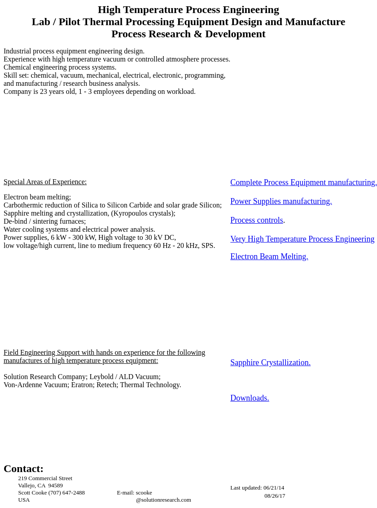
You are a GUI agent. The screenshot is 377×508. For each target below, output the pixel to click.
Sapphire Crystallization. (270, 362)
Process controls (256, 220)
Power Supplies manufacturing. (281, 201)
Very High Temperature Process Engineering (302, 238)
